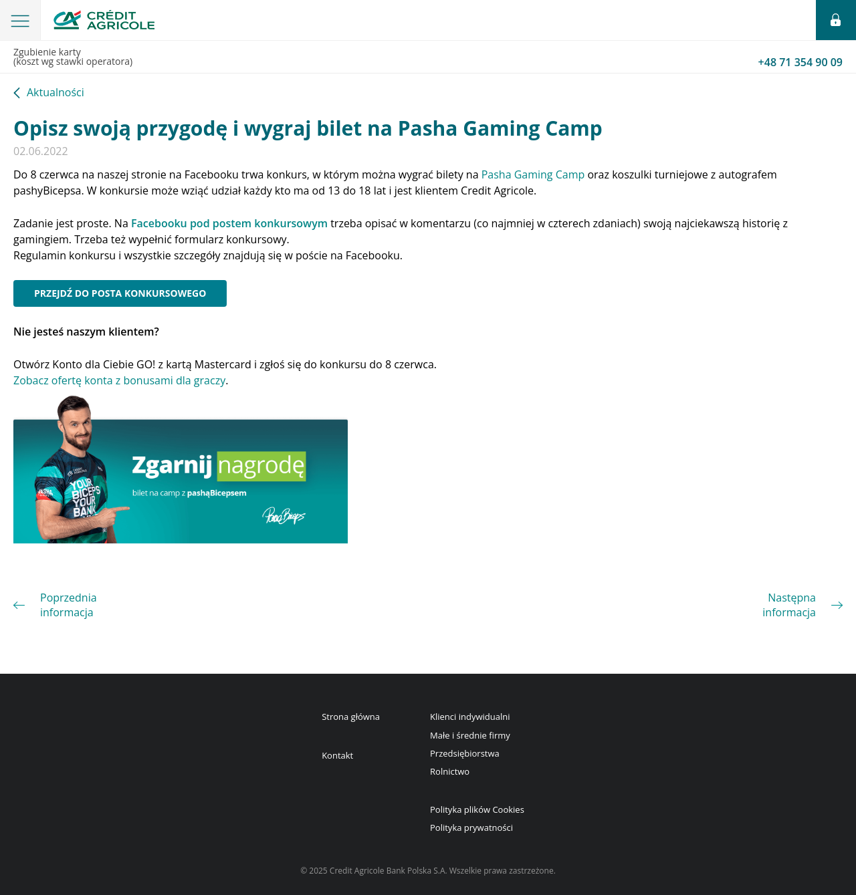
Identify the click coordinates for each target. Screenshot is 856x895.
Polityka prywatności (471, 827)
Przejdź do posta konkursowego (120, 293)
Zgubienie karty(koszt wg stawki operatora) (428, 57)
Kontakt (337, 755)
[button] (20, 20)
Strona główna (351, 717)
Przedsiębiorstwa (465, 753)
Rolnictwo (449, 771)
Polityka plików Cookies (477, 809)
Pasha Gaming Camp (533, 174)
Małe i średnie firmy (470, 735)
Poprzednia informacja (68, 605)
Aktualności (55, 93)
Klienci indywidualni (470, 717)
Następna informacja (789, 605)
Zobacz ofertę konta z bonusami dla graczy (119, 380)
